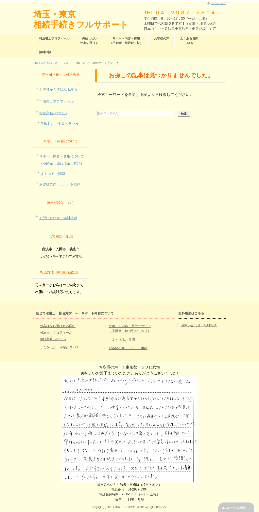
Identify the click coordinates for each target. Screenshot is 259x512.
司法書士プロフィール (54, 38)
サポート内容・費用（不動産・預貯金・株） (126, 41)
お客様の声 (161, 38)
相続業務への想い (53, 113)
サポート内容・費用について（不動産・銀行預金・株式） (61, 159)
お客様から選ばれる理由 (58, 90)
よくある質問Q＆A (189, 41)
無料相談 (45, 52)
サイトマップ (218, 3)
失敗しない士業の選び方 (89, 41)
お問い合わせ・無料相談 (58, 218)
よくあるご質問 (53, 174)
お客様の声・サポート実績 (60, 184)
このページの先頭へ (236, 507)
